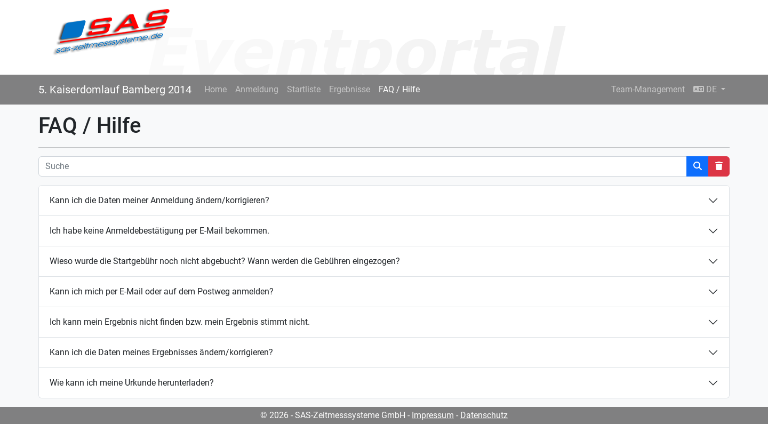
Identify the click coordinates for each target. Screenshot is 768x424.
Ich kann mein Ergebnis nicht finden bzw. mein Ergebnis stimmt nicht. (180, 322)
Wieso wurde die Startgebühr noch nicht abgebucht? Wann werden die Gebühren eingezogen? (225, 261)
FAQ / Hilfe (399, 89)
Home (215, 89)
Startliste (304, 89)
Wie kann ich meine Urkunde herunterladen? (132, 383)
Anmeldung (256, 89)
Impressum (433, 415)
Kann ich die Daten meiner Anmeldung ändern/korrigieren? (159, 200)
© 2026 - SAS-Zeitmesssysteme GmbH (332, 415)
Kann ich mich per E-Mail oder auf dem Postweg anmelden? (162, 291)
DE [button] (706, 89)
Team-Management (648, 89)
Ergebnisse (349, 89)
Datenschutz (484, 415)
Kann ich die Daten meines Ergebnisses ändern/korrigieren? (161, 352)
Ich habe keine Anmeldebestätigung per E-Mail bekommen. (159, 231)
